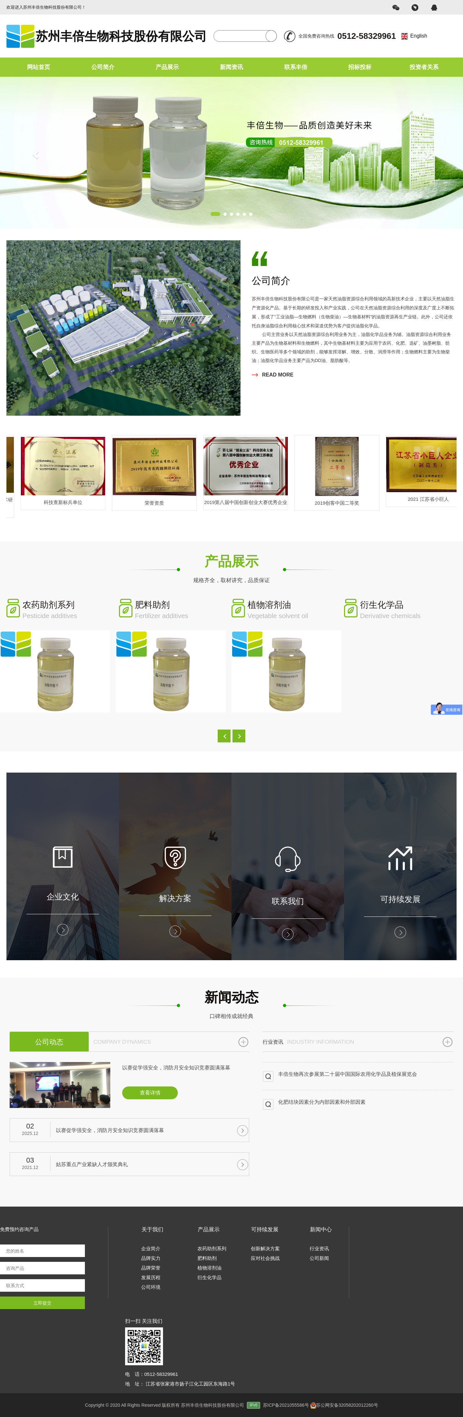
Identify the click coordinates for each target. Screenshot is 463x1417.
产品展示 (167, 67)
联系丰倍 (295, 67)
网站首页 (38, 67)
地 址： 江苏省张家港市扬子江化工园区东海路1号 (180, 1383)
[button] (224, 736)
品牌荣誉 (150, 1268)
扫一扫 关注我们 (143, 1321)
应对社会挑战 (265, 1258)
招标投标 (359, 67)
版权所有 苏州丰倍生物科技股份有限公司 (212, 1405)
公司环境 (150, 1287)
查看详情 (150, 1092)
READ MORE (273, 374)
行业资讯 (319, 1248)
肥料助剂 (207, 1258)
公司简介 (102, 67)
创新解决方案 (265, 1248)
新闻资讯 (231, 67)
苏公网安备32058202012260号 (344, 1405)
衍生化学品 (209, 1277)
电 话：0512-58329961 (151, 1374)
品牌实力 (150, 1258)
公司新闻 (319, 1258)
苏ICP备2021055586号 (286, 1405)
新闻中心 (321, 1230)
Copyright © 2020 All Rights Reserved (122, 1405)
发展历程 (150, 1277)
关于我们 (152, 1230)
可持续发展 (264, 1230)
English (418, 36)
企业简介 (150, 1248)
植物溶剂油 (209, 1268)
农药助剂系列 (211, 1248)
